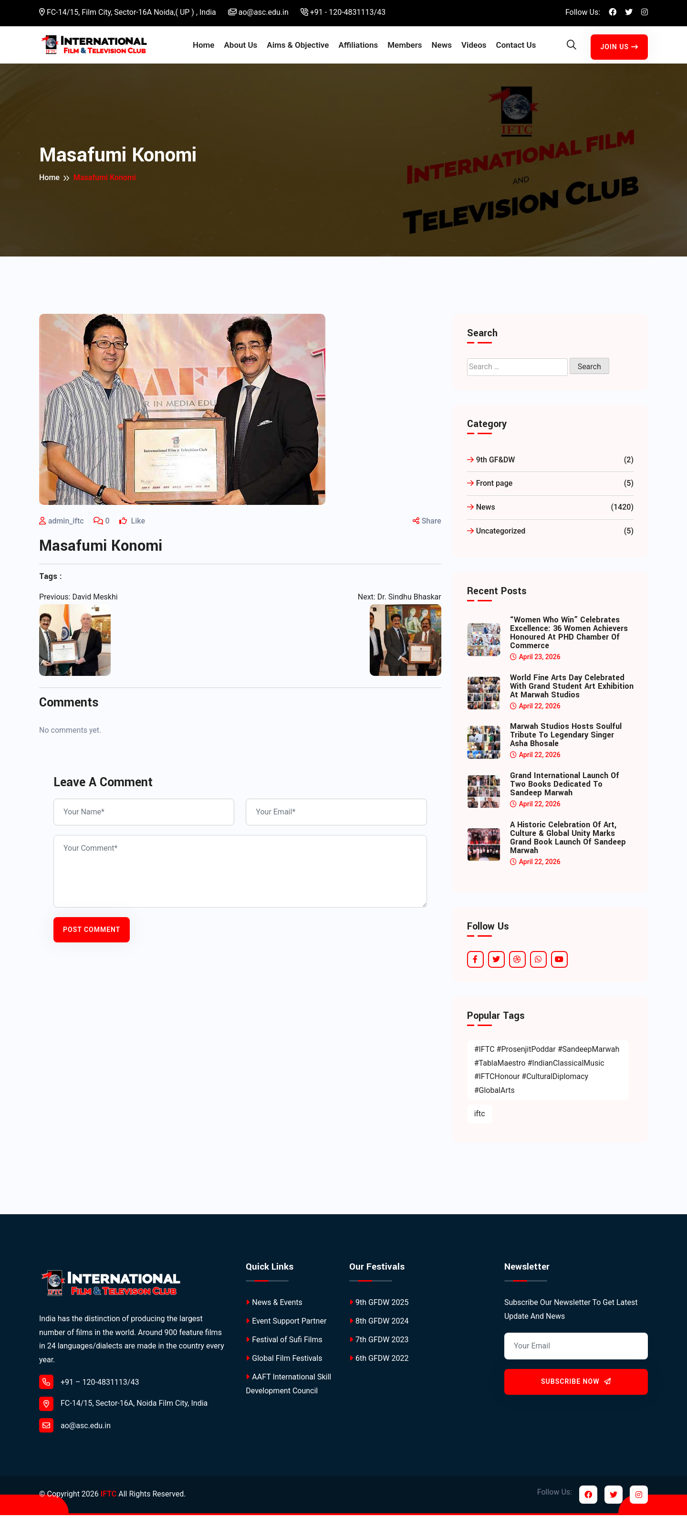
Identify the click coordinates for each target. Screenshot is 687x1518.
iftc (479, 1116)
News (442, 46)
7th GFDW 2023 (378, 1342)
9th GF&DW (550, 463)
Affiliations (358, 46)
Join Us (619, 48)
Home (204, 46)
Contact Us (516, 46)
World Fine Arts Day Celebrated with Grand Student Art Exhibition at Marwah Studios (572, 689)
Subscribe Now (576, 1385)
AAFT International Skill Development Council (288, 1387)
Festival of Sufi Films (284, 1342)
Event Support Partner (286, 1323)
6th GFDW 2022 (378, 1361)
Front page (550, 487)
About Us (240, 46)
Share (426, 524)
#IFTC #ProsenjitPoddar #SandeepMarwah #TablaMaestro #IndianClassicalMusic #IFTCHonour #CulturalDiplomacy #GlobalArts (547, 1073)
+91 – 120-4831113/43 (89, 1385)
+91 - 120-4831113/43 (343, 12)
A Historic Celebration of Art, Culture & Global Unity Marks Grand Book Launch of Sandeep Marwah (568, 840)
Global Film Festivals (284, 1361)
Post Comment (91, 932)
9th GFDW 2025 (378, 1305)
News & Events (274, 1305)
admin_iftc (66, 524)
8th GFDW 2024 (378, 1323)
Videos (474, 46)
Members (404, 46)
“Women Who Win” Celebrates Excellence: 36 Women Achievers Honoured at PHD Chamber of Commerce (569, 636)
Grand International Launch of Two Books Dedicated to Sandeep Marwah (564, 788)
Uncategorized (550, 534)
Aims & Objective (298, 46)
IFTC (108, 1497)
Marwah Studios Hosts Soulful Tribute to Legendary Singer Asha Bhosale (566, 738)
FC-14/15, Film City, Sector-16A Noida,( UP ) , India (127, 12)
